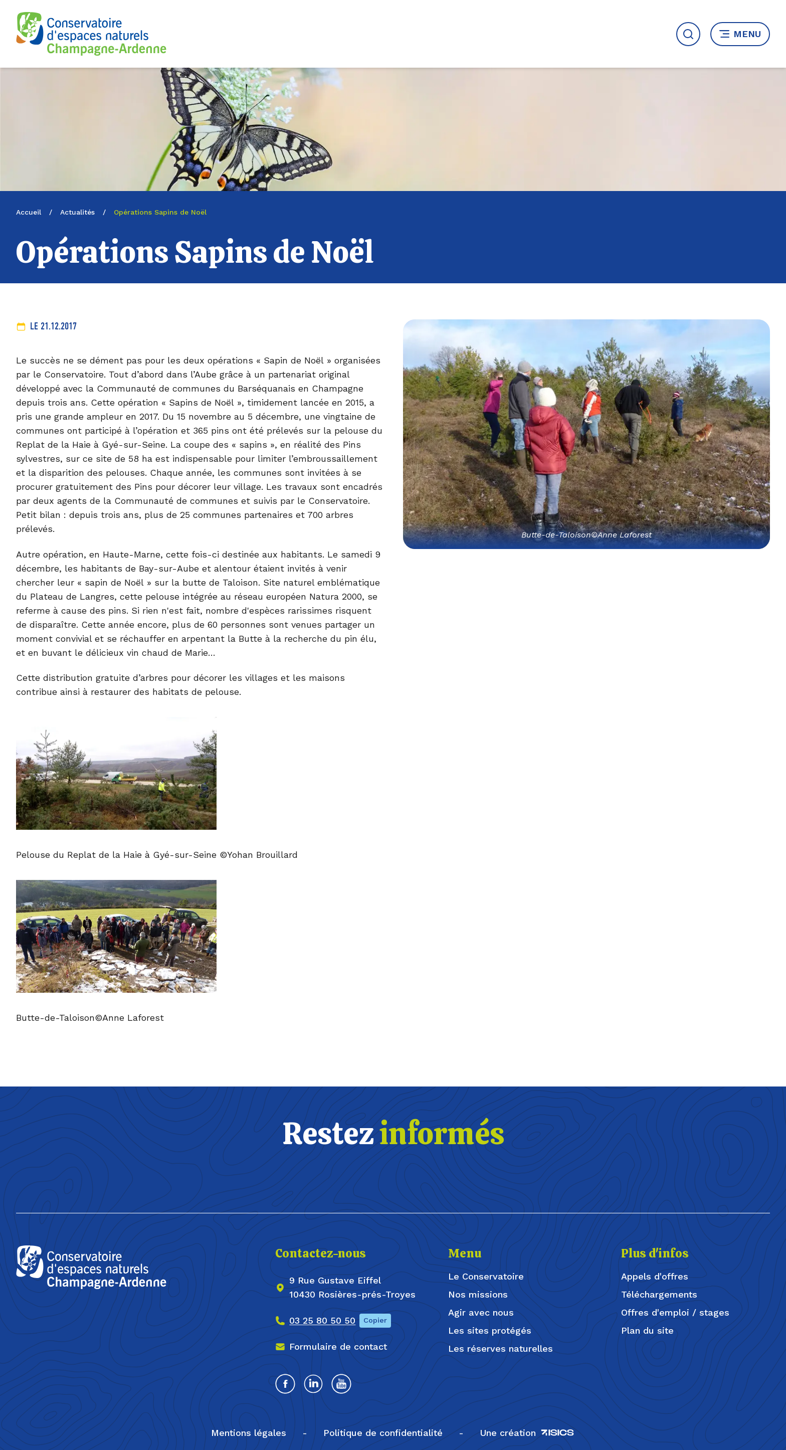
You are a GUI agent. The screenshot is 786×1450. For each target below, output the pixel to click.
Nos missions (478, 1294)
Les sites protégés (489, 1330)
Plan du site (647, 1330)
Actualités (77, 212)
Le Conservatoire (486, 1276)
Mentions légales (248, 1432)
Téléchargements (659, 1294)
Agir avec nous (481, 1312)
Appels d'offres (654, 1276)
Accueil (28, 212)
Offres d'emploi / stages (675, 1312)
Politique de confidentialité (383, 1432)
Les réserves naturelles (500, 1348)
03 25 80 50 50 (322, 1320)
